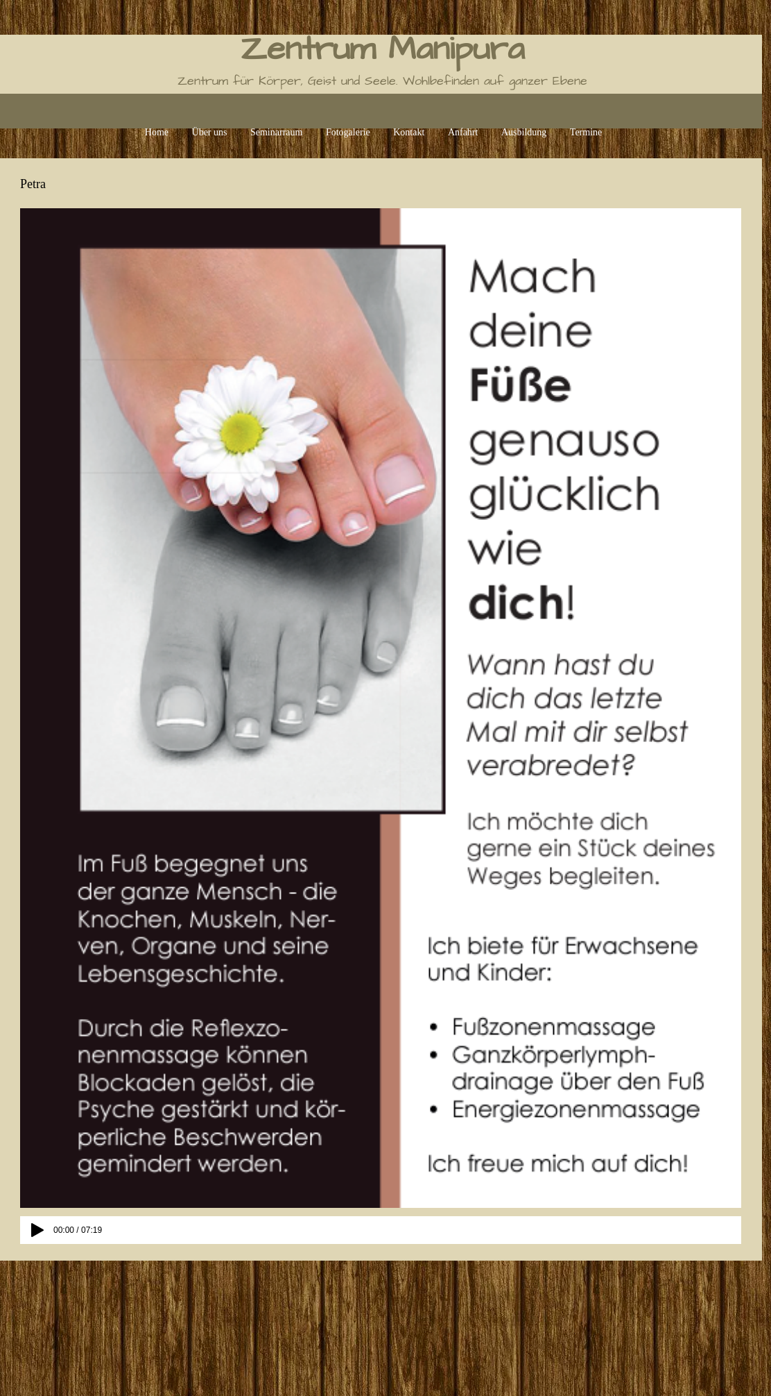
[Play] (37, 1230)
